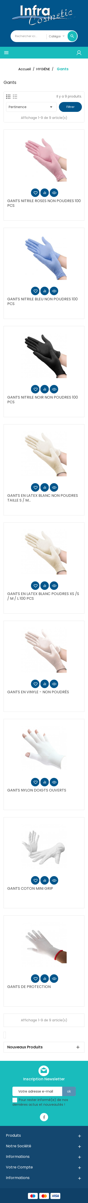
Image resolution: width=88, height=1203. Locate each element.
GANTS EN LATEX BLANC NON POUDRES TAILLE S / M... (42, 498)
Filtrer (70, 107)
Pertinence (31, 107)
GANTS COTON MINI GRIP (30, 888)
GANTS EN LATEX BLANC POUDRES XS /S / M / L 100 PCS (43, 596)
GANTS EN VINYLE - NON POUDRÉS (38, 692)
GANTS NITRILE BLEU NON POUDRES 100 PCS (42, 301)
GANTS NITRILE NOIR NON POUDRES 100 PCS (42, 400)
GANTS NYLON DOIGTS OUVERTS (36, 790)
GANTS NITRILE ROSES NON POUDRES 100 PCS (44, 203)
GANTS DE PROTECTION (29, 986)
